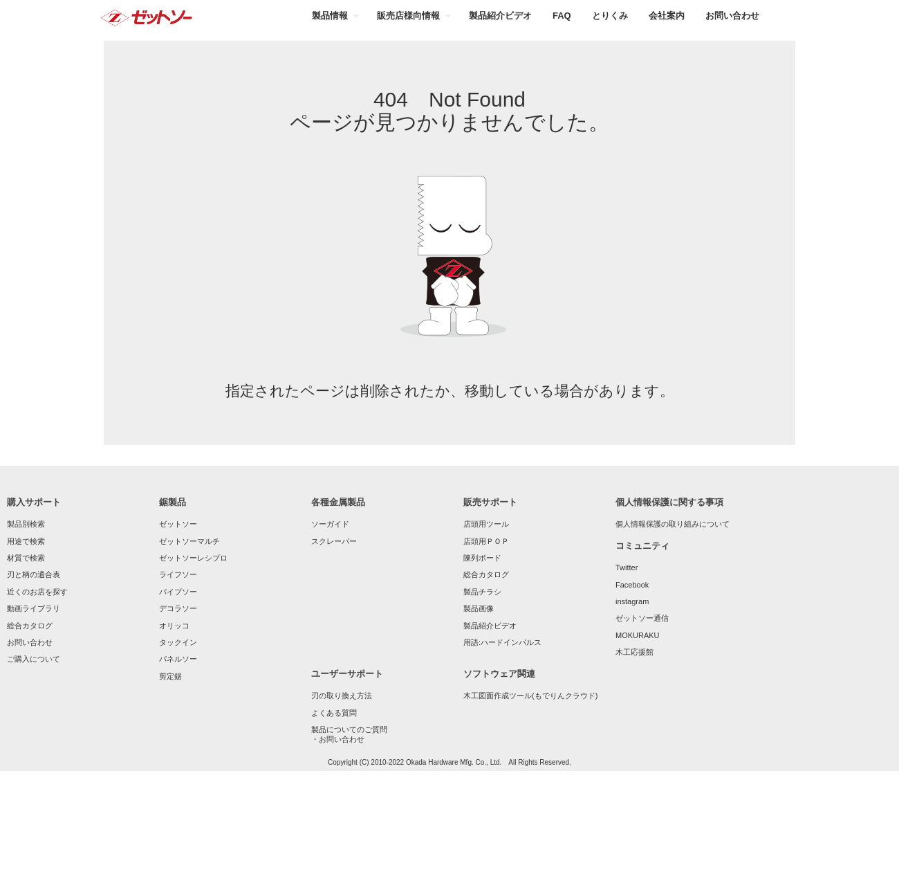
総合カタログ (30, 625)
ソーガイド (330, 524)
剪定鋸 (170, 676)
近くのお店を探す (37, 592)
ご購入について (33, 659)
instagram (632, 601)
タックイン (178, 642)
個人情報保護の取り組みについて (672, 524)
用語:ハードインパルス (502, 642)
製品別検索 (26, 524)
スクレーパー (334, 541)
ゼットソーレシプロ (193, 558)
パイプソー (178, 592)
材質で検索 (26, 558)
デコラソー (178, 608)
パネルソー (178, 659)
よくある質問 (334, 713)
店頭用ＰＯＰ (486, 541)
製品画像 (478, 608)
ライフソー (178, 574)
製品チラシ (482, 592)
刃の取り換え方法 (341, 695)
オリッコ (174, 625)
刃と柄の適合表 (33, 574)
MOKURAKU (637, 635)
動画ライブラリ (33, 608)
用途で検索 (26, 541)
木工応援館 (634, 652)
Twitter (626, 567)
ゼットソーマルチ (189, 541)
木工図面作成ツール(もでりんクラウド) (530, 695)
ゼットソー (178, 524)
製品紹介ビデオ (490, 625)
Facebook (632, 585)
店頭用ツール (486, 524)
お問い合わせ (30, 642)
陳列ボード (482, 558)
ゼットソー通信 (642, 618)
